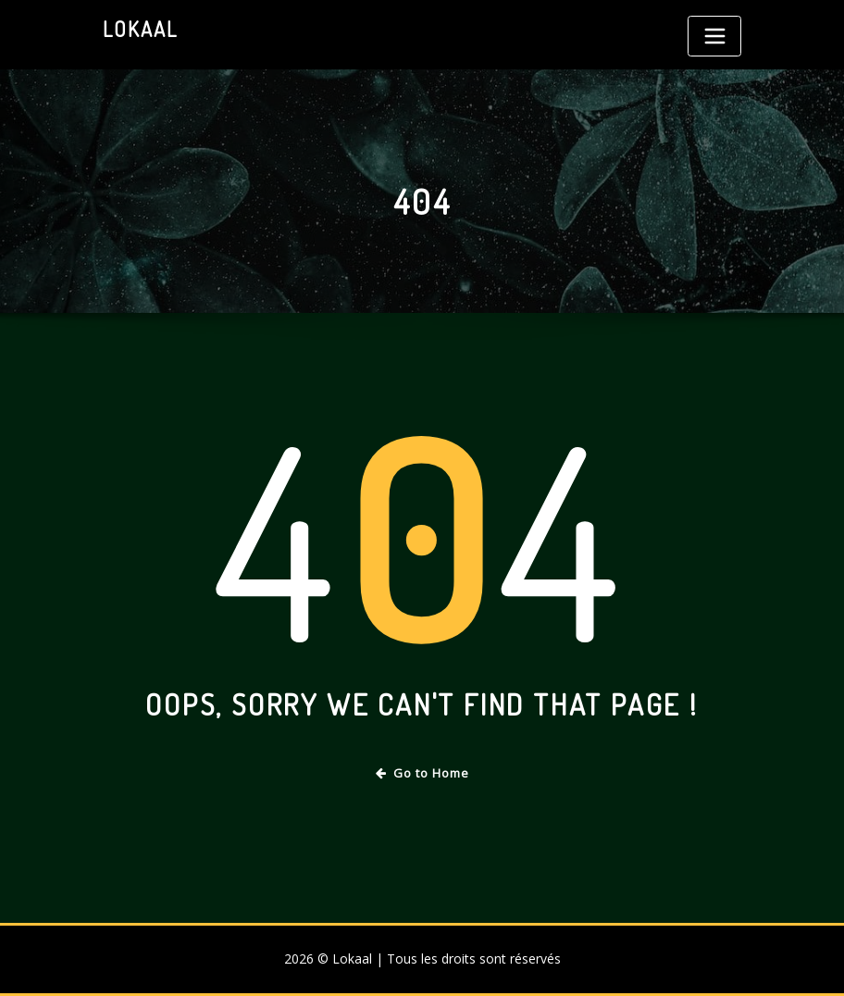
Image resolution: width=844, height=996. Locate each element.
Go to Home (422, 773)
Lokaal (140, 29)
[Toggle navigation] (714, 36)
